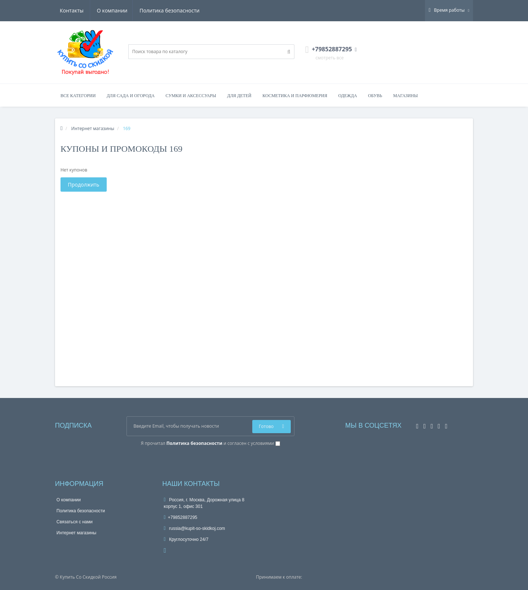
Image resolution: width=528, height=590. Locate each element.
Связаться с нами (74, 521)
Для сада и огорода (131, 95)
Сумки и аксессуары (191, 95)
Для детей (239, 95)
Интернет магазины (76, 532)
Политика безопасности (134, 10)
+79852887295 (181, 517)
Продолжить (83, 184)
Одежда (347, 95)
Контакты (189, 10)
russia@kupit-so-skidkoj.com (194, 528)
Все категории (78, 95)
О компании (75, 10)
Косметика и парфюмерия (295, 95)
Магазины (405, 95)
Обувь (375, 95)
